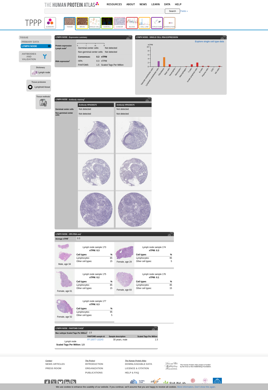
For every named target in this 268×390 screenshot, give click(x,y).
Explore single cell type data (209, 41)
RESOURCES (114, 4)
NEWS (143, 4)
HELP (178, 4)
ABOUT (130, 4)
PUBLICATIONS (94, 372)
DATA (167, 4)
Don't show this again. (205, 387)
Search (172, 11)
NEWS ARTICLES (55, 364)
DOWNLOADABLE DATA (138, 364)
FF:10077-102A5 (95, 339)
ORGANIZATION (94, 368)
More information (185, 387)
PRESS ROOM (53, 368)
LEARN (155, 4)
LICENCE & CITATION (137, 368)
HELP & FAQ (132, 372)
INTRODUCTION (94, 364)
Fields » (184, 11)
